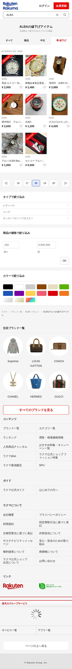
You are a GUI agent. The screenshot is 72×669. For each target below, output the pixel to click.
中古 (42, 40)
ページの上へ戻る (36, 645)
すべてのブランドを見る (36, 410)
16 (18, 183)
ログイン (44, 5)
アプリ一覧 (44, 630)
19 (44, 183)
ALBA (4, 79)
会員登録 (61, 5)
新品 (26, 40)
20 (53, 183)
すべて (9, 40)
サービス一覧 (9, 630)
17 (27, 183)
